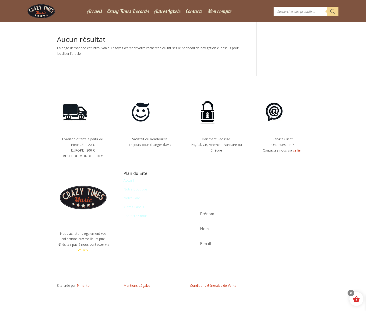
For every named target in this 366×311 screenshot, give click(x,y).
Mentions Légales (136, 285)
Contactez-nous (135, 216)
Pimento (83, 285)
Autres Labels (167, 11)
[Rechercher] (332, 11)
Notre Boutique (135, 189)
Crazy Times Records (128, 11)
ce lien (298, 150)
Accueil (94, 11)
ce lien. (83, 250)
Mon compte (220, 11)
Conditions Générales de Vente (213, 285)
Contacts (194, 11)
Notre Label (132, 198)
